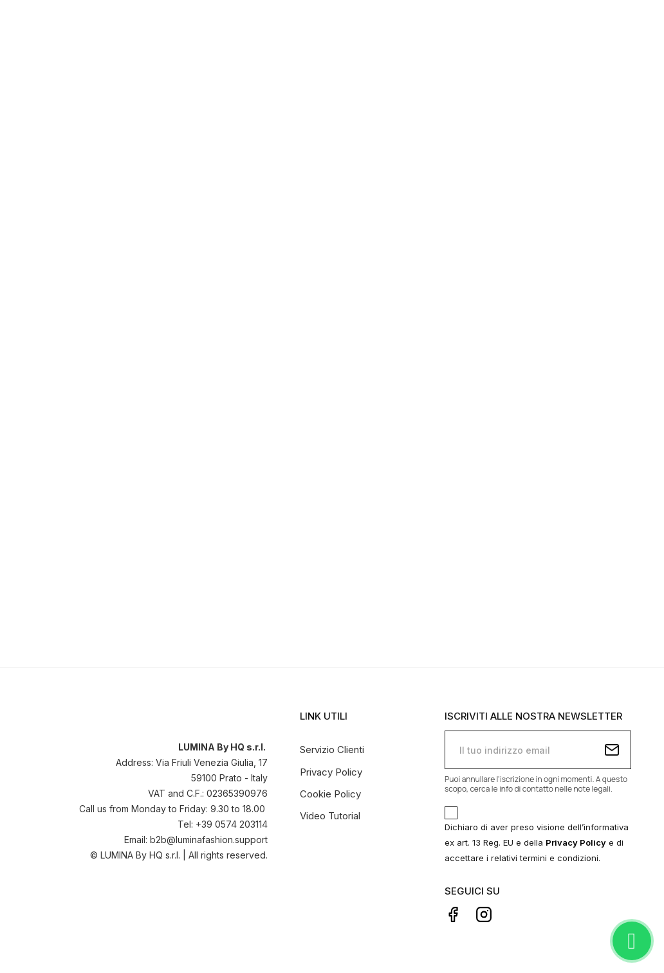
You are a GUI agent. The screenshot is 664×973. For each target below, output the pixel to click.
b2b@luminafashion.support (209, 839)
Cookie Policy (330, 794)
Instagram (483, 914)
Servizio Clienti (332, 749)
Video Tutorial (330, 816)
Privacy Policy (331, 772)
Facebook (453, 914)
